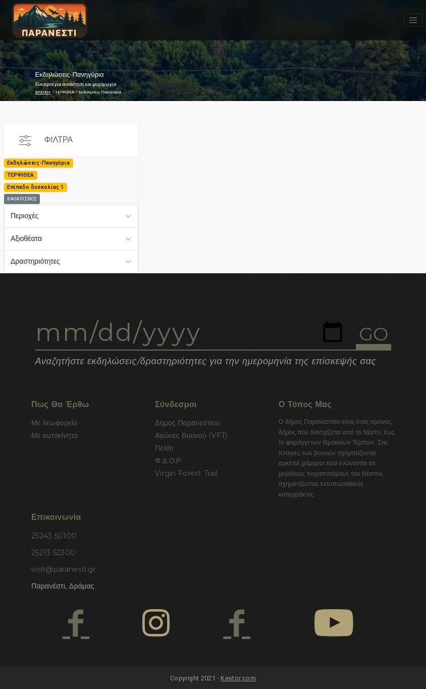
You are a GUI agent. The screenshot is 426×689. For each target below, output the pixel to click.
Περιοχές (24, 215)
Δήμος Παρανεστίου (187, 422)
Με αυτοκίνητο (54, 435)
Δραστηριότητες (35, 261)
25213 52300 (53, 552)
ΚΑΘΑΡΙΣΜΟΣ (22, 199)
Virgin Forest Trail (186, 473)
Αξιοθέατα (26, 238)
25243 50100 (54, 535)
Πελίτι (164, 448)
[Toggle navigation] (413, 20)
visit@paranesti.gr (63, 569)
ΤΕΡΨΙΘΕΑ (64, 92)
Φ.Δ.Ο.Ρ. (169, 460)
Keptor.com (238, 678)
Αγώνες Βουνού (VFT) (191, 435)
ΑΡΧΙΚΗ (42, 92)
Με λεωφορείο (54, 422)
